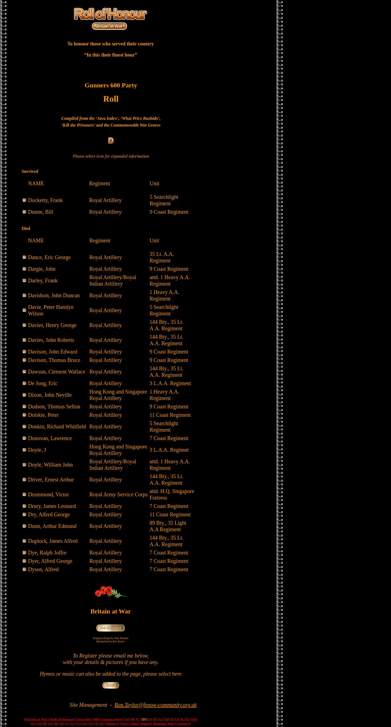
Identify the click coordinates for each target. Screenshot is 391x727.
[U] (72, 724)
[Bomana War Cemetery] (172, 724)
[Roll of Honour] (61, 719)
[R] (56, 724)
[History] (112, 724)
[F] (155, 719)
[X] (91, 724)
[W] (85, 724)
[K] (182, 719)
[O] (39, 724)
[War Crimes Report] (136, 724)
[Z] (102, 724)
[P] (44, 724)
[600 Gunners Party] (108, 719)
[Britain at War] (36, 719)
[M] (194, 719)
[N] (33, 724)
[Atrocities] (83, 719)
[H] (166, 719)
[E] (150, 719)
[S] (61, 724)
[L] (188, 719)
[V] (78, 724)
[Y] (96, 724)
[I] (172, 719)
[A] (127, 719)
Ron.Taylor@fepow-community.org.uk (156, 705)
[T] (66, 724)
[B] (132, 719)
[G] (161, 719)
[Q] (50, 724)
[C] (138, 719)
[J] (177, 719)
